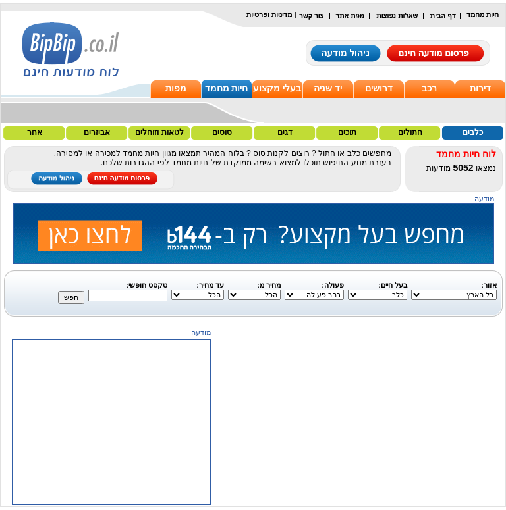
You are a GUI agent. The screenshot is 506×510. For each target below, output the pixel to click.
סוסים (222, 132)
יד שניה (328, 88)
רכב (429, 88)
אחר (34, 132)
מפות (175, 88)
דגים (285, 132)
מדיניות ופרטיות (269, 14)
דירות (480, 88)
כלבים (473, 132)
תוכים (347, 132)
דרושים (379, 88)
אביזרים (97, 132)
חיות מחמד (226, 88)
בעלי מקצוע (277, 88)
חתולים (410, 132)
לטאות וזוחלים (159, 132)
